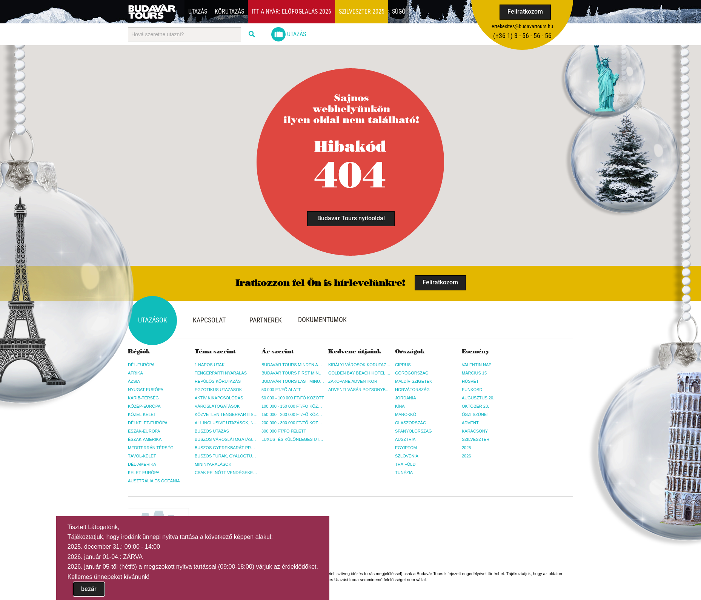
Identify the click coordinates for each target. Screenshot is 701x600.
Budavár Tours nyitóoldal (351, 218)
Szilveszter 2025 (361, 11)
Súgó (399, 11)
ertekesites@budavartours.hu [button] (522, 26)
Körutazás (229, 11)
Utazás (197, 11)
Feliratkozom (525, 11)
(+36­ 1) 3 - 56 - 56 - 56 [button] (522, 36)
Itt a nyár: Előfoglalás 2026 (291, 11)
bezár (89, 588)
